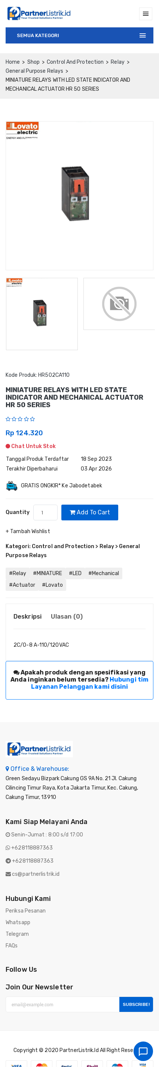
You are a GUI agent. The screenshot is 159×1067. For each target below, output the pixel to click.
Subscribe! (136, 1004)
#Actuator (22, 585)
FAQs (12, 946)
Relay (118, 62)
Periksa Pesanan (26, 911)
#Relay (17, 573)
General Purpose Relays (34, 71)
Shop (33, 62)
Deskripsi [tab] (27, 616)
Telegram (17, 934)
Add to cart (90, 512)
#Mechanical (103, 573)
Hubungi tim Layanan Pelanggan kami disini (90, 683)
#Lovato (52, 585)
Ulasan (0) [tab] (67, 616)
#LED (75, 573)
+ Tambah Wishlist (28, 531)
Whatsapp (18, 922)
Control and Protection (75, 62)
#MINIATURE (47, 573)
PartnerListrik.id (79, 1050)
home (13, 62)
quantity (18, 512)
